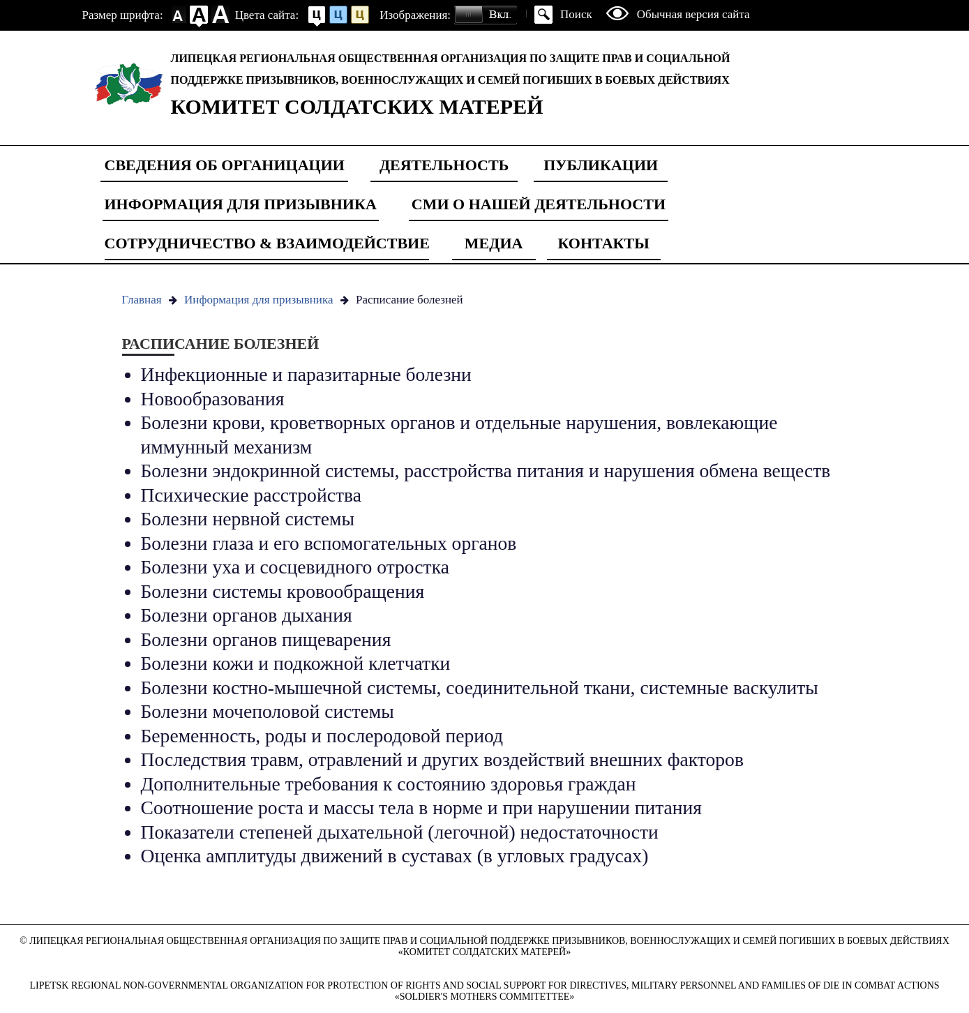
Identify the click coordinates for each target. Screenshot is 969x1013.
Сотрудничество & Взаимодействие (267, 243)
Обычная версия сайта (693, 14)
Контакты (603, 243)
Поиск (576, 14)
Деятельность (444, 165)
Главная (142, 299)
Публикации (600, 165)
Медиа (494, 243)
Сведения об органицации (225, 165)
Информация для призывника (241, 204)
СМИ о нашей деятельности (539, 204)
